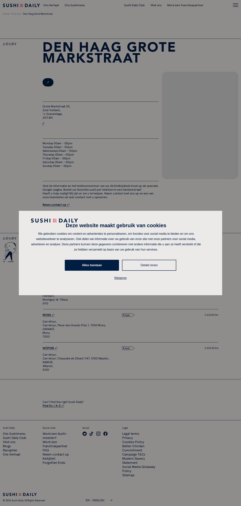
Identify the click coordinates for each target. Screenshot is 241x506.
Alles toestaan (92, 265)
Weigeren (120, 278)
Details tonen (149, 265)
